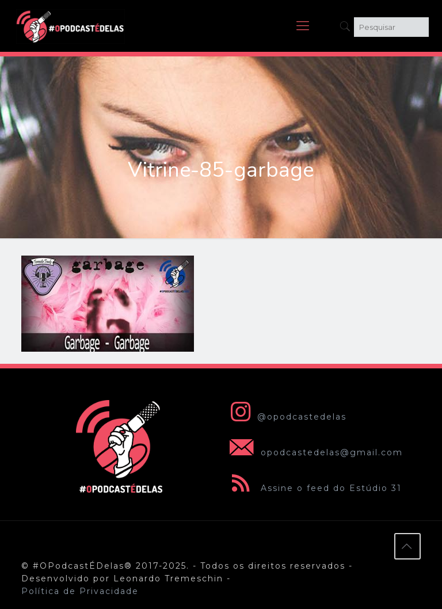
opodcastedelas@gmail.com (314, 452)
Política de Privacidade (80, 591)
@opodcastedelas (285, 417)
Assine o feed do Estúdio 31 (313, 488)
